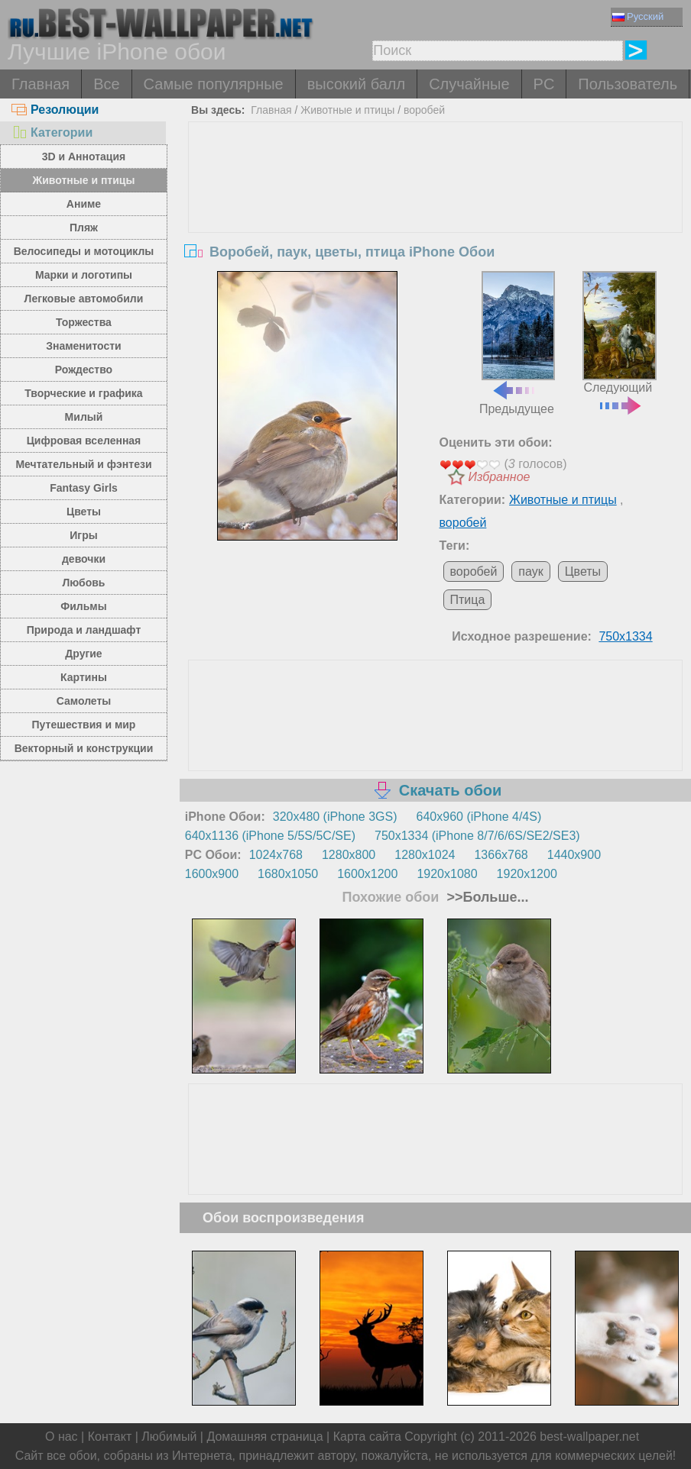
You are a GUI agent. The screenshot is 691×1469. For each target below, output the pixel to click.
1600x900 (211, 873)
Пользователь (627, 84)
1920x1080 (447, 873)
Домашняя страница (264, 1436)
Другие (83, 653)
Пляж (84, 227)
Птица (467, 599)
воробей (424, 110)
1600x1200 (367, 873)
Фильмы (83, 606)
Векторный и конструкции (84, 748)
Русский (637, 16)
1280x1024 (424, 854)
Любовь (83, 582)
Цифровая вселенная (84, 440)
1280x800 (348, 854)
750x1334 (625, 636)
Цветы (84, 511)
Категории (51, 132)
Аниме (84, 204)
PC (544, 84)
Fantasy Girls (84, 488)
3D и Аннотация (84, 156)
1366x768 (500, 854)
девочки (83, 559)
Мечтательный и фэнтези (83, 464)
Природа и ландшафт (84, 630)
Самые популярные (214, 84)
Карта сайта (367, 1436)
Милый (84, 417)
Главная (40, 84)
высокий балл (356, 84)
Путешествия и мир (84, 724)
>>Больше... (485, 897)
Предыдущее (517, 343)
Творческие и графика (83, 393)
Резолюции (55, 109)
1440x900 (574, 854)
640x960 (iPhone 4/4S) (479, 816)
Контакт (110, 1436)
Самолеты (84, 701)
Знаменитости (84, 346)
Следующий (619, 341)
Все (106, 84)
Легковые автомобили (84, 298)
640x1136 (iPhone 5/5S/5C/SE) (270, 835)
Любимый (168, 1436)
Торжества (84, 322)
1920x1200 (527, 873)
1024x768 (276, 854)
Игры (83, 535)
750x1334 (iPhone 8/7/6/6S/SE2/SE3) (477, 835)
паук (530, 571)
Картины (83, 677)
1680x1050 (288, 873)
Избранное (499, 476)
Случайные (469, 84)
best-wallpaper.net (589, 1436)
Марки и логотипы (83, 275)
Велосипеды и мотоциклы (84, 251)
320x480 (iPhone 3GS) (335, 816)
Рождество (83, 369)
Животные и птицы (84, 180)
